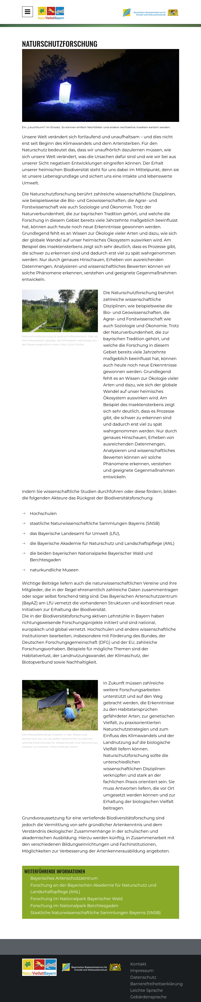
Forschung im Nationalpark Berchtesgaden (74, 905)
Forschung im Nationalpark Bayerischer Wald (76, 898)
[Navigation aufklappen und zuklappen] (27, 11)
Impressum (142, 973)
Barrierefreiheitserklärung (156, 986)
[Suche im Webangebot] (194, 6)
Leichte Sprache (146, 993)
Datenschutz (143, 979)
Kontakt (138, 966)
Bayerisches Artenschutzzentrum (64, 878)
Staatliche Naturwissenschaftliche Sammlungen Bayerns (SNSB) (95, 912)
